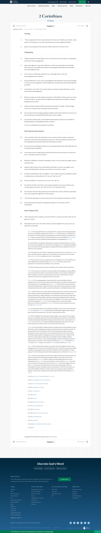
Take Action (55, 491)
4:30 (41, 427)
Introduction (17, 29)
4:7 (33, 394)
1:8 (30, 268)
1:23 (30, 358)
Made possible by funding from (74, 529)
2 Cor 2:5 (40, 364)
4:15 (33, 401)
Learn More (64, 481)
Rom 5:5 (48, 427)
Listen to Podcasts (49, 470)
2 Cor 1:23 (42, 311)
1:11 (30, 401)
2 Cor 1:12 (47, 302)
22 (32, 328)
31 (44, 306)
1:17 (30, 317)
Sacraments (34, 501)
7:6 (32, 386)
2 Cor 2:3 (68, 364)
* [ (28, 231)
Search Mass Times (36, 495)
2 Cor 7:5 (53, 285)
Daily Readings (52, 2)
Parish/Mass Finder (77, 491)
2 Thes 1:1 (48, 416)
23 (54, 427)
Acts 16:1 (35, 416)
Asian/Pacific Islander (16, 501)
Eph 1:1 (34, 379)
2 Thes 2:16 (48, 386)
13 (45, 29)
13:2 (33, 430)
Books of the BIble (36, 493)
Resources (75, 493)
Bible (12, 506)
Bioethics (13, 508)
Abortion (13, 491)
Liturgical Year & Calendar (38, 499)
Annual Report (15, 497)
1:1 (30, 231)
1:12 (30, 281)
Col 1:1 (38, 379)
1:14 (30, 405)
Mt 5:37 (34, 412)
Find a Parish (63, 2)
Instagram (85, 524)
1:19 (42, 379)
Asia (12, 499)
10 (38, 29)
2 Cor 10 (51, 304)
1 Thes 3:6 (40, 386)
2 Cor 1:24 (69, 343)
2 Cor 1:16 (41, 362)
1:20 (30, 419)
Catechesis (14, 512)
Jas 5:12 (39, 412)
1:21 (30, 347)
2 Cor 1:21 (54, 343)
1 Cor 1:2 (56, 379)
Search (88, 2)
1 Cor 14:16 (35, 419)
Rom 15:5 (51, 383)
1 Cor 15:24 (35, 383)
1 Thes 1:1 (42, 416)
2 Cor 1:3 (55, 233)
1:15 (30, 309)
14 (32, 292)
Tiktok (89, 524)
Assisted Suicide (15, 503)
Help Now (82, 1)
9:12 (36, 401)
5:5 (44, 427)
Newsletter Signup (77, 497)
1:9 (30, 272)
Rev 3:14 (41, 419)
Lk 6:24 (57, 263)
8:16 (52, 427)
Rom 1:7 (51, 379)
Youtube (78, 524)
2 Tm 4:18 (35, 397)
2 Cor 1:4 (30, 236)
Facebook (75, 524)
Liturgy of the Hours (36, 503)
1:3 (30, 244)
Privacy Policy (54, 440)
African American (15, 495)
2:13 (33, 281)
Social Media (75, 499)
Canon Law (14, 510)
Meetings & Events (57, 495)
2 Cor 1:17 (62, 341)
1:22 (30, 427)
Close (97, 531)
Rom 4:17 (38, 394)
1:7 (30, 261)
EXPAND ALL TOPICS (16, 519)
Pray (53, 497)
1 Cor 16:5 (30, 311)
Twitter (72, 524)
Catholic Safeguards (16, 516)
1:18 (30, 328)
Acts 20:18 (35, 390)
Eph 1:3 (41, 383)
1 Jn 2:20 (35, 423)
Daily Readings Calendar (58, 2)
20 (66, 341)
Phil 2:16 (34, 405)
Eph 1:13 (72, 353)
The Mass (33, 506)
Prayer (33, 497)
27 (38, 423)
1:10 (30, 397)
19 (39, 390)
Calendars (75, 495)
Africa (12, 493)
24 (32, 358)
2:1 (46, 311)
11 (40, 29)
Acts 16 (46, 379)
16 (57, 285)
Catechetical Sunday (16, 514)
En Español (50, 20)
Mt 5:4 (53, 263)
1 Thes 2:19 (41, 405)
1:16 (30, 408)
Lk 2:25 (38, 257)
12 (43, 29)
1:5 (30, 253)
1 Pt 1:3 (45, 383)
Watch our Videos (60, 470)
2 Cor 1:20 (38, 343)
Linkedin (82, 524)
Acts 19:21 (42, 408)
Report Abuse (72, 2)
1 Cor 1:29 (40, 306)
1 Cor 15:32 (43, 390)
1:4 (30, 386)
